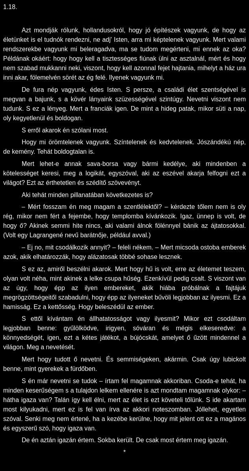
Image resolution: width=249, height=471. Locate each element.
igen (120, 108)
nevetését (59, 347)
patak (186, 108)
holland (93, 30)
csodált (227, 318)
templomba (129, 216)
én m (35, 381)
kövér (80, 99)
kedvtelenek (176, 142)
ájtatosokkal (227, 225)
